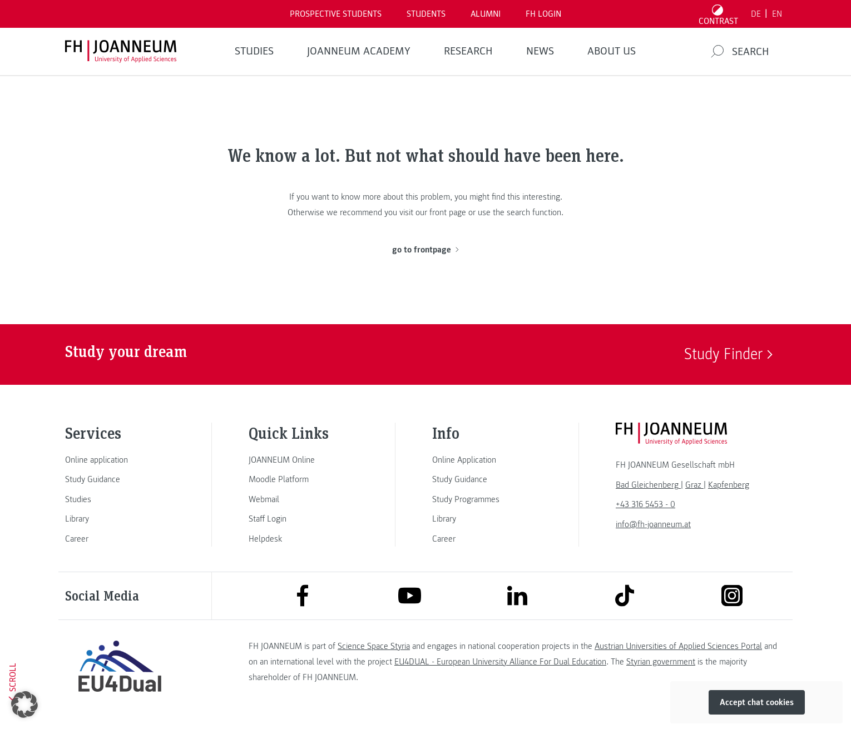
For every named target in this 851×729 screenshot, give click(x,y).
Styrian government (660, 661)
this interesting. (534, 196)
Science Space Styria (374, 646)
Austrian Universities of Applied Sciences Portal (678, 646)
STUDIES (254, 51)
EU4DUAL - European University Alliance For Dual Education (500, 661)
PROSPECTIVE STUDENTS (336, 13)
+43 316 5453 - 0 (645, 504)
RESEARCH (468, 51)
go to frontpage (425, 249)
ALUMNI (486, 13)
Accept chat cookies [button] (757, 702)
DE (756, 13)
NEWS (540, 51)
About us (611, 51)
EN (777, 13)
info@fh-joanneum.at (653, 524)
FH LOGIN (543, 13)
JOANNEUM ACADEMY (358, 51)
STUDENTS (426, 13)
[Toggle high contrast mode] (719, 14)
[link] (119, 460)
